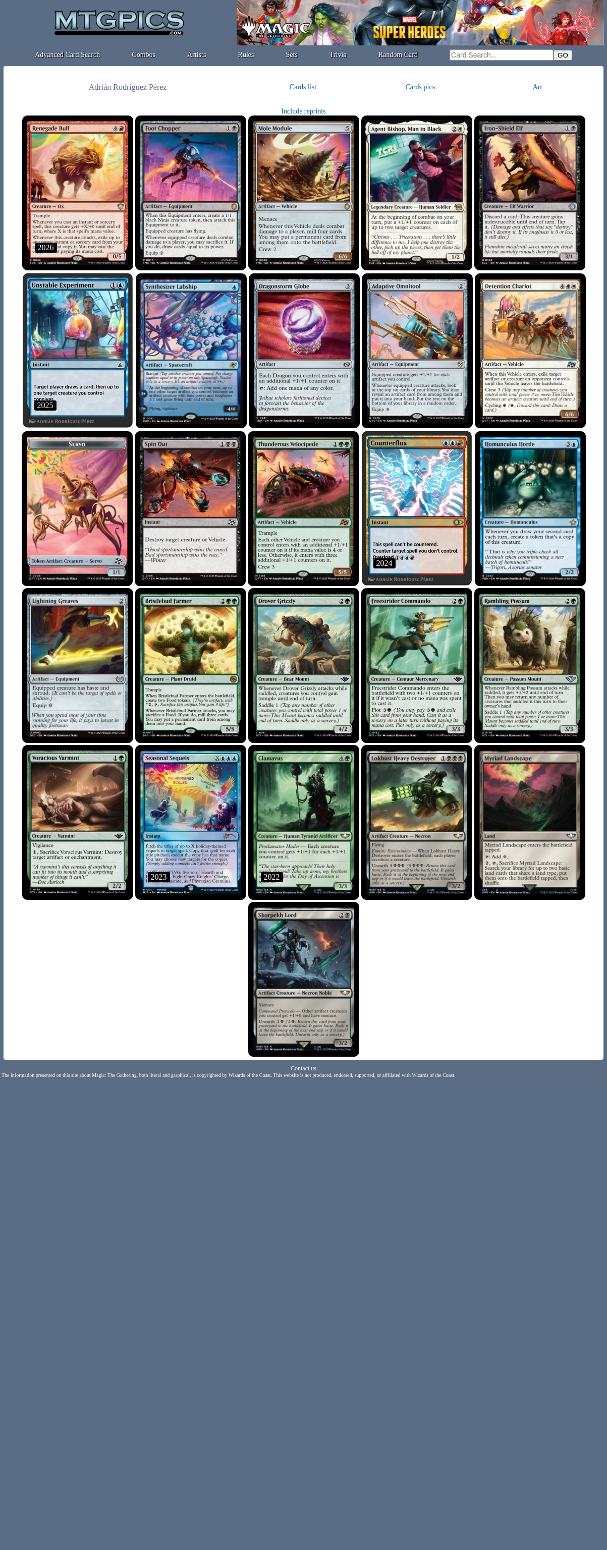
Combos (143, 55)
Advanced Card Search (67, 55)
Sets (292, 55)
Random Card (398, 55)
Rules (246, 55)
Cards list (303, 87)
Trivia (338, 55)
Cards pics (420, 87)
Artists (196, 55)
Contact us (303, 1068)
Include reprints (303, 111)
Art (537, 87)
